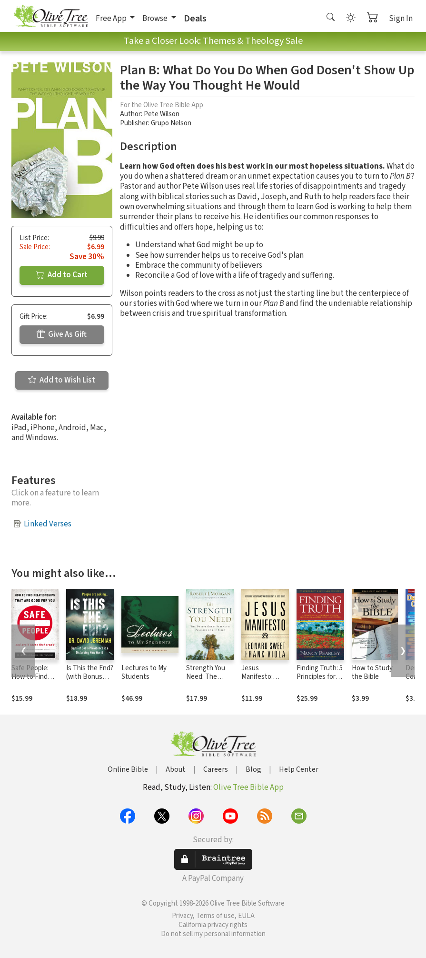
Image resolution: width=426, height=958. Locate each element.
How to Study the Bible (372, 672)
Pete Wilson (161, 114)
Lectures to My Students (144, 672)
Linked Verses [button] (47, 524)
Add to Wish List (61, 380)
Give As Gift (62, 334)
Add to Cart (62, 275)
